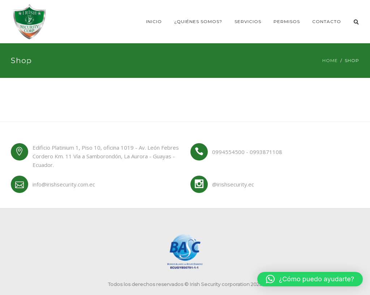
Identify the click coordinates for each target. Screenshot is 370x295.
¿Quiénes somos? (198, 21)
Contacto (326, 21)
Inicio (154, 21)
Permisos (287, 21)
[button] (310, 279)
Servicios (248, 21)
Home (330, 60)
